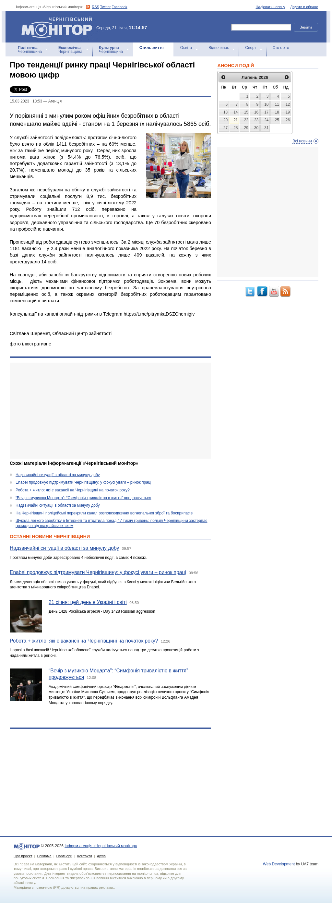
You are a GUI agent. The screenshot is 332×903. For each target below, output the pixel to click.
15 (246, 112)
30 (256, 128)
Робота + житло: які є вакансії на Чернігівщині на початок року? (73, 490)
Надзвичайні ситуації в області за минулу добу (58, 475)
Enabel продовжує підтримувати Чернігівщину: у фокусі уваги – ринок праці (83, 482)
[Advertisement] (110, 410)
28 (235, 128)
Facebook (119, 7)
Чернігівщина (30, 49)
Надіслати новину (270, 7)
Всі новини (302, 141)
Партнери (64, 856)
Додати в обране (304, 7)
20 (225, 120)
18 (277, 112)
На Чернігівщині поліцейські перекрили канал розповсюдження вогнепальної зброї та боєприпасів (104, 513)
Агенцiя (55, 101)
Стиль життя (151, 47)
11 (277, 104)
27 (225, 128)
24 (266, 120)
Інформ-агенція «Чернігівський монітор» (59, 26)
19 (288, 112)
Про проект (23, 856)
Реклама (44, 856)
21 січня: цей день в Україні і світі (88, 602)
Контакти (84, 856)
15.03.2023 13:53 (26, 101)
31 (266, 128)
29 (246, 128)
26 (288, 120)
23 (256, 120)
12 (288, 104)
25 (277, 120)
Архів (101, 856)
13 (225, 112)
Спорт (250, 47)
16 (256, 112)
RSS (95, 7)
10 (266, 104)
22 (246, 120)
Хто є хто (281, 47)
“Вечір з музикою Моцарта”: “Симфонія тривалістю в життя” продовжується (83, 498)
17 (266, 112)
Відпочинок (218, 47)
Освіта (186, 47)
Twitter (105, 7)
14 (235, 112)
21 (235, 120)
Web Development (279, 864)
